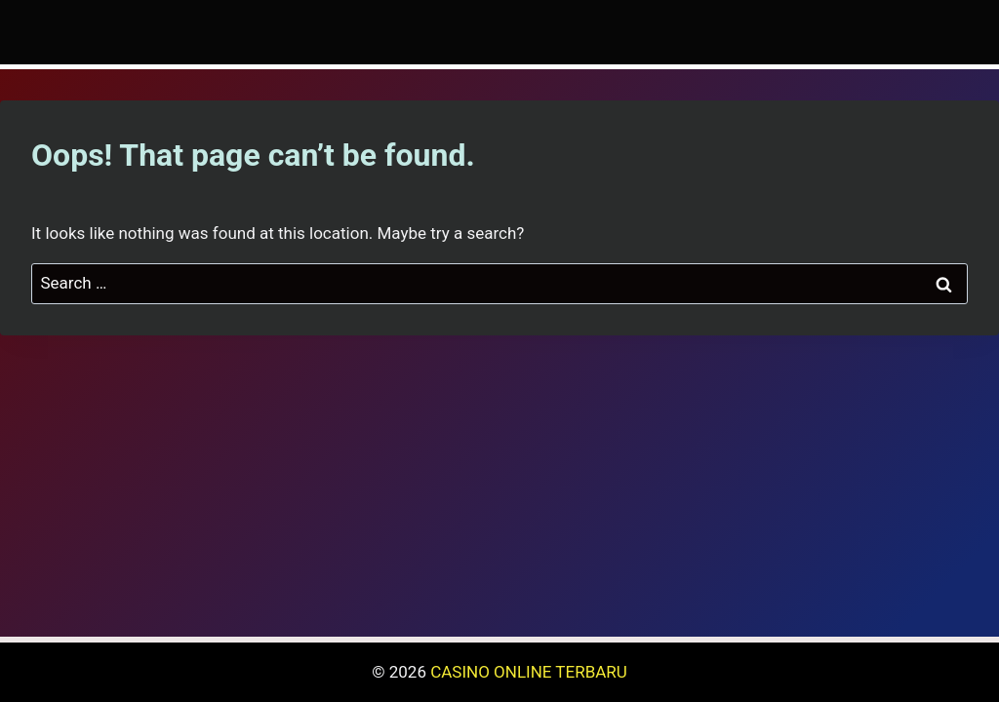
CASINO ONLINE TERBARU (528, 672)
